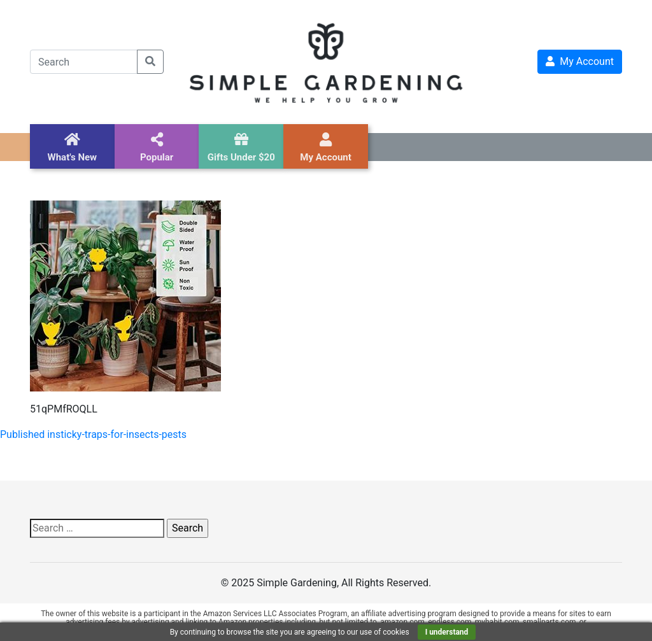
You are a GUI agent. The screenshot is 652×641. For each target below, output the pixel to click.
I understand (447, 632)
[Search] (84, 62)
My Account (580, 61)
